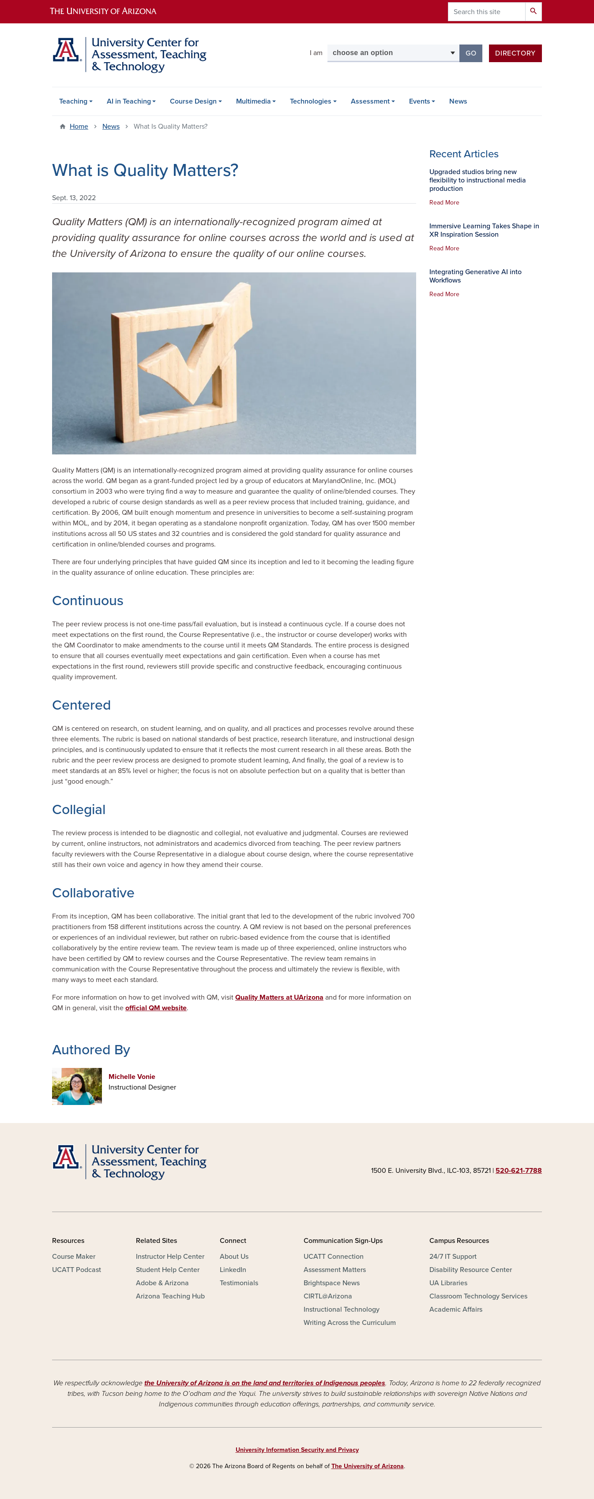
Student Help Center (167, 1269)
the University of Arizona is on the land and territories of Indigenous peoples (264, 1383)
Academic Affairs (455, 1309)
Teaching (73, 101)
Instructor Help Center (170, 1256)
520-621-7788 (519, 1170)
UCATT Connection (334, 1256)
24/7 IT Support (453, 1256)
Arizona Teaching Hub (170, 1296)
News (458, 101)
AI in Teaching (129, 101)
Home (79, 126)
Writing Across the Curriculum (350, 1322)
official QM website (156, 1008)
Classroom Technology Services (478, 1296)
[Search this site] (487, 11)
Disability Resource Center (470, 1269)
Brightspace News (332, 1283)
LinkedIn (233, 1269)
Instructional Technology (342, 1309)
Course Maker (73, 1256)
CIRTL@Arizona (328, 1296)
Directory (515, 53)
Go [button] (474, 53)
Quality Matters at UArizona (279, 997)
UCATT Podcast (76, 1269)
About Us (234, 1256)
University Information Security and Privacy (297, 1450)
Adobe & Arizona (162, 1283)
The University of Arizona (367, 1466)
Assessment (370, 101)
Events (419, 101)
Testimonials (239, 1283)
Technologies (310, 101)
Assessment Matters (335, 1269)
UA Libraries (448, 1283)
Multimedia (253, 101)
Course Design (193, 101)
